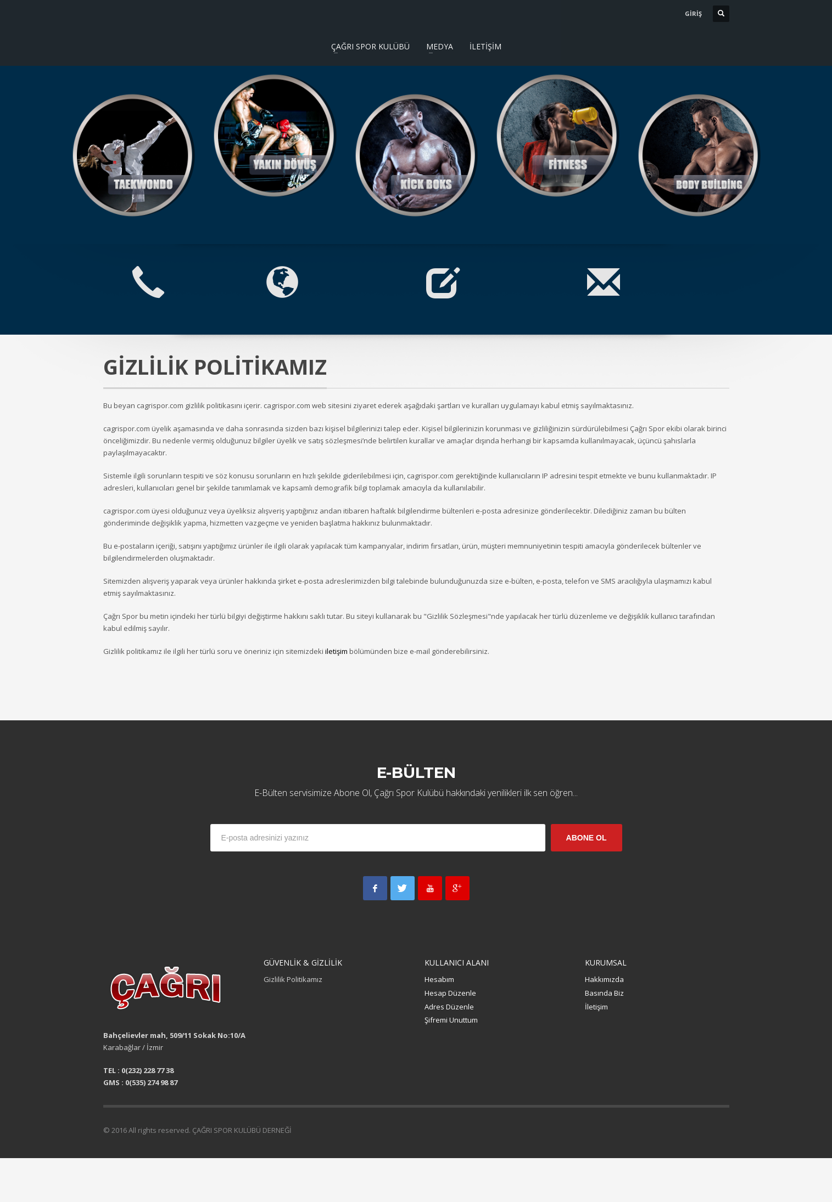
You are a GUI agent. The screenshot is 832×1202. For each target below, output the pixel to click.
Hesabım (439, 979)
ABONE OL (586, 837)
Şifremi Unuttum (451, 1020)
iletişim (336, 651)
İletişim (596, 1007)
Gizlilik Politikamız (293, 979)
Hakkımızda (604, 979)
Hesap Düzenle (450, 993)
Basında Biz (604, 993)
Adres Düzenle (449, 1007)
